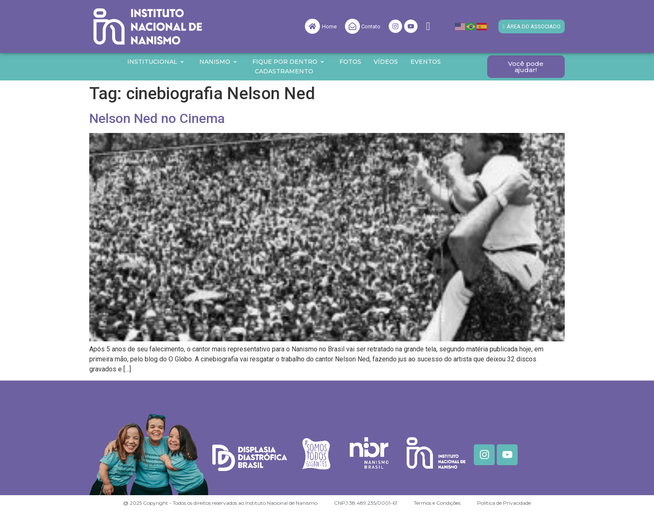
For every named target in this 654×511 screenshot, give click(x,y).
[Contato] (352, 26)
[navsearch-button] (428, 26)
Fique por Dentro (288, 61)
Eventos (425, 61)
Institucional (155, 61)
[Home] (312, 26)
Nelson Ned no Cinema (157, 118)
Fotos (350, 61)
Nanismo (218, 61)
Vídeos (386, 61)
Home (329, 26)
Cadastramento (284, 71)
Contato (370, 26)
